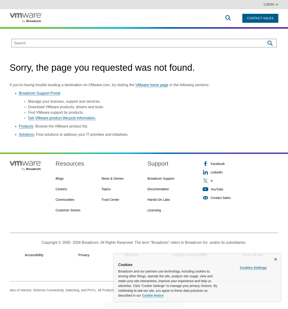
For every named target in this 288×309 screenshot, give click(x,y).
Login (271, 4)
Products (69, 18)
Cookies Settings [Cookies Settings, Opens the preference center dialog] (253, 267)
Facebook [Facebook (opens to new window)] (214, 164)
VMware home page (151, 85)
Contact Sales (217, 198)
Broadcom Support (160, 178)
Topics (106, 189)
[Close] (275, 259)
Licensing (154, 210)
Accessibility (34, 255)
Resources (201, 18)
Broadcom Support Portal (39, 93)
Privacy (84, 255)
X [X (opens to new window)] (208, 181)
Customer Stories (68, 210)
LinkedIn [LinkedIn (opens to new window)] (213, 172)
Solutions (111, 18)
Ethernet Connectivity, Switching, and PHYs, (64, 290)
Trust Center (110, 199)
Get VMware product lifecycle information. (62, 118)
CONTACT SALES (260, 18)
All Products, (107, 290)
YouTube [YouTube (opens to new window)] (213, 189)
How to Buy (155, 18)
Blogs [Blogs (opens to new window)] (60, 178)
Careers (61, 189)
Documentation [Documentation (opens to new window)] (158, 189)
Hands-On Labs (158, 199)
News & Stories (113, 178)
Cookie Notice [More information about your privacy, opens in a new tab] (153, 295)
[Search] (270, 43)
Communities (65, 199)
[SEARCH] (134, 43)
